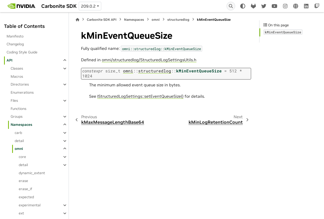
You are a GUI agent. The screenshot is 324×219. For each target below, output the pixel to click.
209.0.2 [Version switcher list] (88, 6)
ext (21, 213)
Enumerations (22, 92)
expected (26, 197)
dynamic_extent (32, 173)
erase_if (25, 189)
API (9, 60)
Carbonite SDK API (101, 19)
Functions (18, 108)
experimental (29, 205)
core (22, 156)
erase (23, 180)
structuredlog (178, 19)
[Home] (77, 19)
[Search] (231, 6)
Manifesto (15, 36)
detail (19, 140)
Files (14, 100)
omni (19, 148)
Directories (20, 84)
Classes (17, 68)
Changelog (15, 44)
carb (18, 132)
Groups (17, 116)
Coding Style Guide (22, 52)
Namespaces (21, 124)
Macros (17, 76)
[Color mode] (243, 6)
